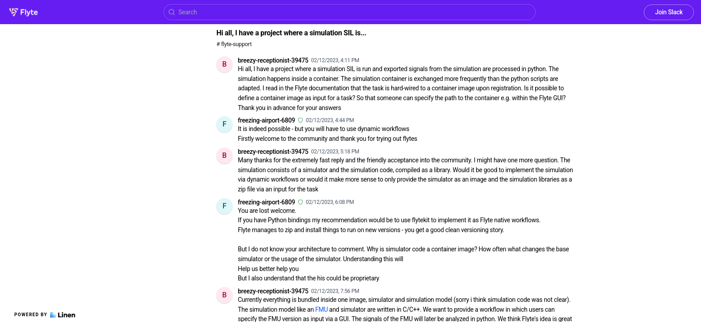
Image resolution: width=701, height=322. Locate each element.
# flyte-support (234, 44)
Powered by (44, 315)
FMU (321, 309)
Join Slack (669, 12)
